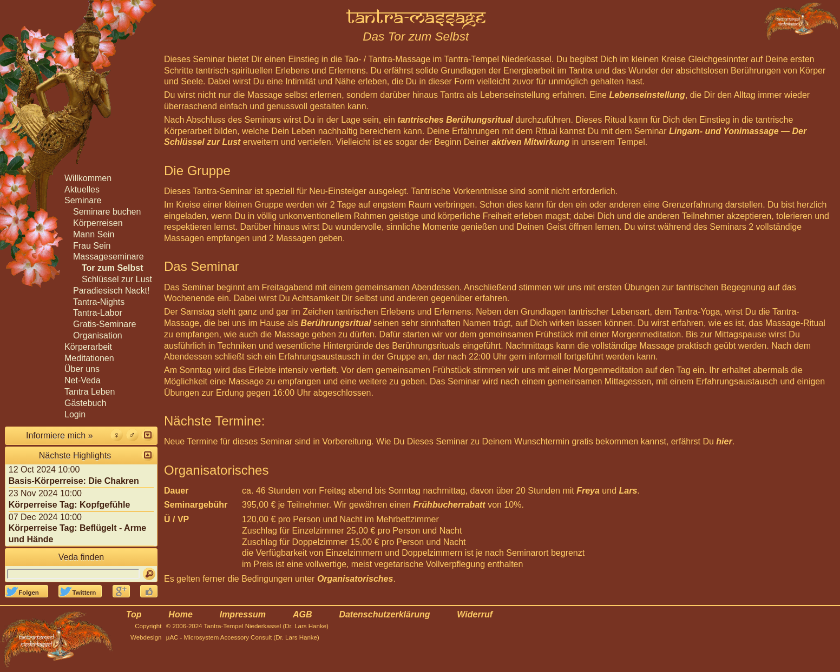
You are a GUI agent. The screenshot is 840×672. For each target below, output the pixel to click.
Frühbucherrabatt (449, 504)
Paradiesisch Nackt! (111, 290)
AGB (302, 614)
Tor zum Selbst (112, 267)
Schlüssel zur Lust (117, 279)
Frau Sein (91, 245)
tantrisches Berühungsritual (455, 119)
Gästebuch (85, 403)
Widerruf (475, 614)
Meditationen (89, 358)
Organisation (97, 335)
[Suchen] (149, 574)
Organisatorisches (355, 578)
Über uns (82, 369)
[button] (147, 435)
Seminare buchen (107, 211)
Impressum (243, 614)
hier (724, 441)
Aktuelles (82, 189)
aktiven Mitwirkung (530, 142)
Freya (588, 490)
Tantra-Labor (97, 312)
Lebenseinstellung (647, 94)
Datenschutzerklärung (384, 614)
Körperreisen (98, 223)
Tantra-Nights (98, 302)
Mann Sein (94, 234)
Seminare (82, 200)
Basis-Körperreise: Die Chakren (74, 480)
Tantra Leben (89, 391)
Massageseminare (108, 256)
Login (75, 414)
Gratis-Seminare (104, 324)
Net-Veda (82, 380)
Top (134, 614)
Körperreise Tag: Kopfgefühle (69, 504)
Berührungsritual (336, 323)
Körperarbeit (88, 346)
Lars (628, 490)
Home (180, 614)
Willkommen (87, 178)
